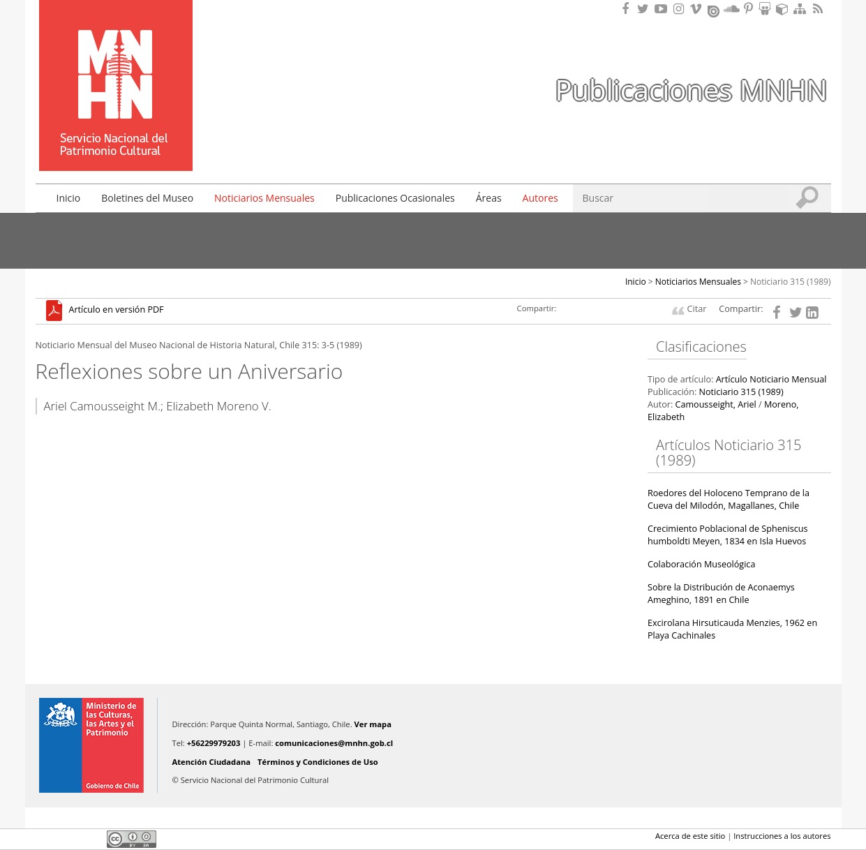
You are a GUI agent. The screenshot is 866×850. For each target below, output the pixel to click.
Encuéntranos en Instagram (680, 8)
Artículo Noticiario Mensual (771, 379)
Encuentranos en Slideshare (767, 8)
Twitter (67, 838)
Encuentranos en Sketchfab (784, 8)
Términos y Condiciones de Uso (317, 761)
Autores (540, 197)
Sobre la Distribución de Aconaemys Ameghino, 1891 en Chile (721, 593)
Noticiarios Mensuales (264, 197)
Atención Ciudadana (211, 761)
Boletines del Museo (147, 197)
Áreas (489, 197)
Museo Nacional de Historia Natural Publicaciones (116, 65)
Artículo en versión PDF (116, 310)
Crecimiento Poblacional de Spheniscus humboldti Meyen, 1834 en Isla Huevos (727, 535)
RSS (819, 8)
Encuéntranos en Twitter (645, 8)
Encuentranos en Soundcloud (732, 8)
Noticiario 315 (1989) (790, 282)
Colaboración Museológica (701, 564)
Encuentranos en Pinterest (749, 8)
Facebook (44, 838)
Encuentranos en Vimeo (697, 8)
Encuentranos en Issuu (714, 9)
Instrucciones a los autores (781, 835)
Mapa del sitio (801, 8)
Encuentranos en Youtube (663, 8)
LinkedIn (91, 838)
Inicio (69, 197)
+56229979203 (214, 743)
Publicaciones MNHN (691, 89)
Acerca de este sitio (690, 835)
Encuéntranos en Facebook (628, 8)
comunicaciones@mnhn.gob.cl (334, 743)
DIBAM (114, 145)
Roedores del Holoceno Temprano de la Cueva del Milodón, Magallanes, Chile (728, 499)
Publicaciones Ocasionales (395, 197)
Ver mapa (372, 724)
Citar (697, 309)
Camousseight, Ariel (715, 404)
